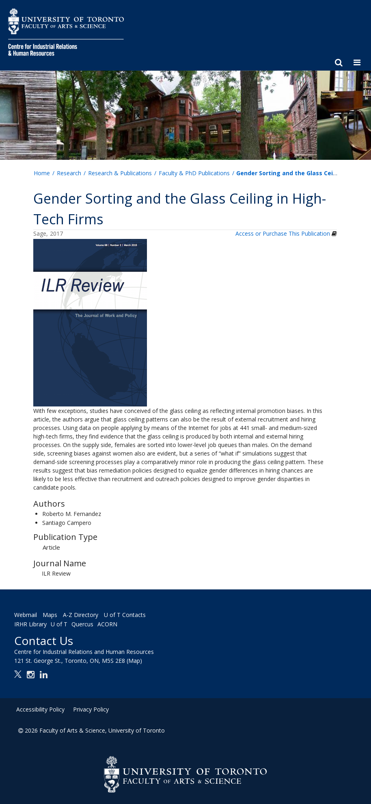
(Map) (134, 660)
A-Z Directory (80, 615)
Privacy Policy (91, 709)
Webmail (25, 615)
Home (42, 173)
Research (69, 173)
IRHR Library (30, 624)
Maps (50, 615)
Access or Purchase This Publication (282, 233)
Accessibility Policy (40, 709)
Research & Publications (120, 173)
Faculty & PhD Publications (194, 173)
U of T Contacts (125, 615)
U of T (59, 624)
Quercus (82, 624)
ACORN (107, 624)
